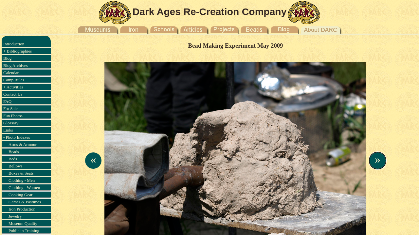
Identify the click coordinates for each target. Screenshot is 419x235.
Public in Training (24, 230)
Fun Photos (13, 115)
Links (8, 130)
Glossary (10, 122)
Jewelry (15, 216)
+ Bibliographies (17, 51)
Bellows (16, 166)
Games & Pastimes (25, 201)
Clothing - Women (24, 187)
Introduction (13, 43)
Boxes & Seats (21, 173)
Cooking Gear (20, 194)
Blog (7, 58)
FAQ (7, 101)
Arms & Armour (23, 144)
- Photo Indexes (16, 137)
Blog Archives (15, 65)
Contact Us (12, 94)
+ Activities (13, 87)
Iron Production (22, 209)
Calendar (11, 72)
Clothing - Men (22, 180)
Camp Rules (13, 79)
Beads (14, 151)
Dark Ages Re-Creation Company (210, 11)
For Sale (10, 108)
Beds (13, 158)
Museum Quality (23, 223)
